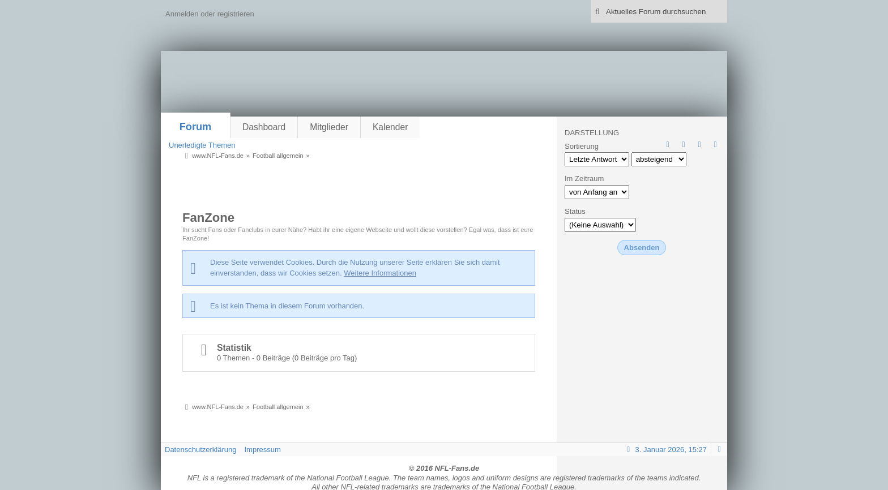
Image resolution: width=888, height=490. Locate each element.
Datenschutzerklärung (200, 449)
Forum (196, 126)
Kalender (390, 127)
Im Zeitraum (584, 178)
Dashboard (263, 127)
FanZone (208, 217)
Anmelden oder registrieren (209, 14)
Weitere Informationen (380, 273)
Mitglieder (329, 127)
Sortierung (582, 146)
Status (575, 211)
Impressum (262, 449)
